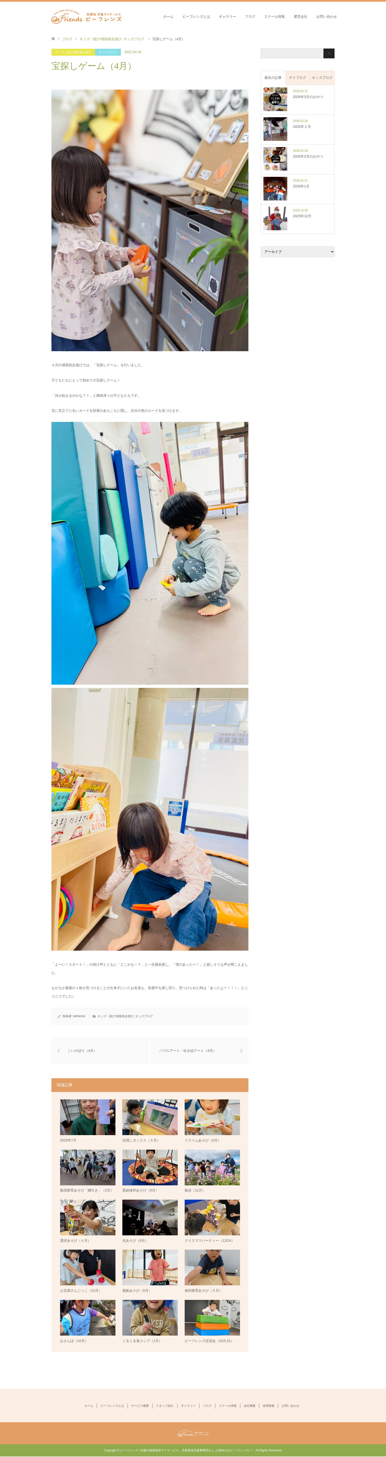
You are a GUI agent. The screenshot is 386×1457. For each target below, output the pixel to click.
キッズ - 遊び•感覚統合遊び (73, 52)
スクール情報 (274, 16)
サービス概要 (140, 1406)
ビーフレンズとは (196, 16)
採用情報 (268, 1406)
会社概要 (250, 1406)
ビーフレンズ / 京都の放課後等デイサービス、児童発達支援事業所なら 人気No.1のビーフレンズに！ (187, 1451)
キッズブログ (108, 52)
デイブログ (297, 78)
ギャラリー (227, 16)
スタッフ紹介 (165, 1406)
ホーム (168, 16)
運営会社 (300, 16)
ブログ (250, 16)
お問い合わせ (326, 16)
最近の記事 (273, 78)
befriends (79, 1016)
